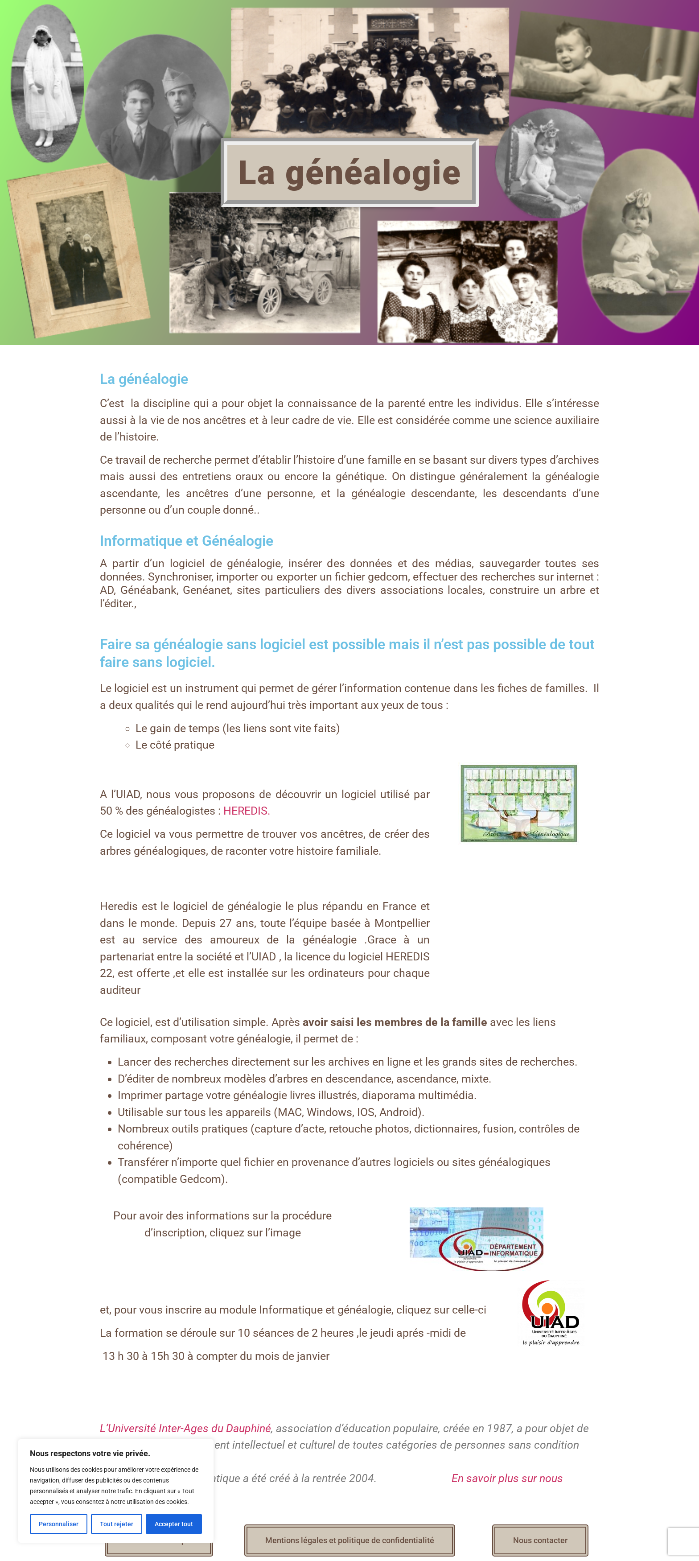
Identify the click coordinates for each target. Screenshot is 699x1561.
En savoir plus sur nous (506, 1478)
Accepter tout (174, 1524)
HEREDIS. (247, 810)
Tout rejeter (116, 1524)
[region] (116, 1491)
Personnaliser (58, 1524)
